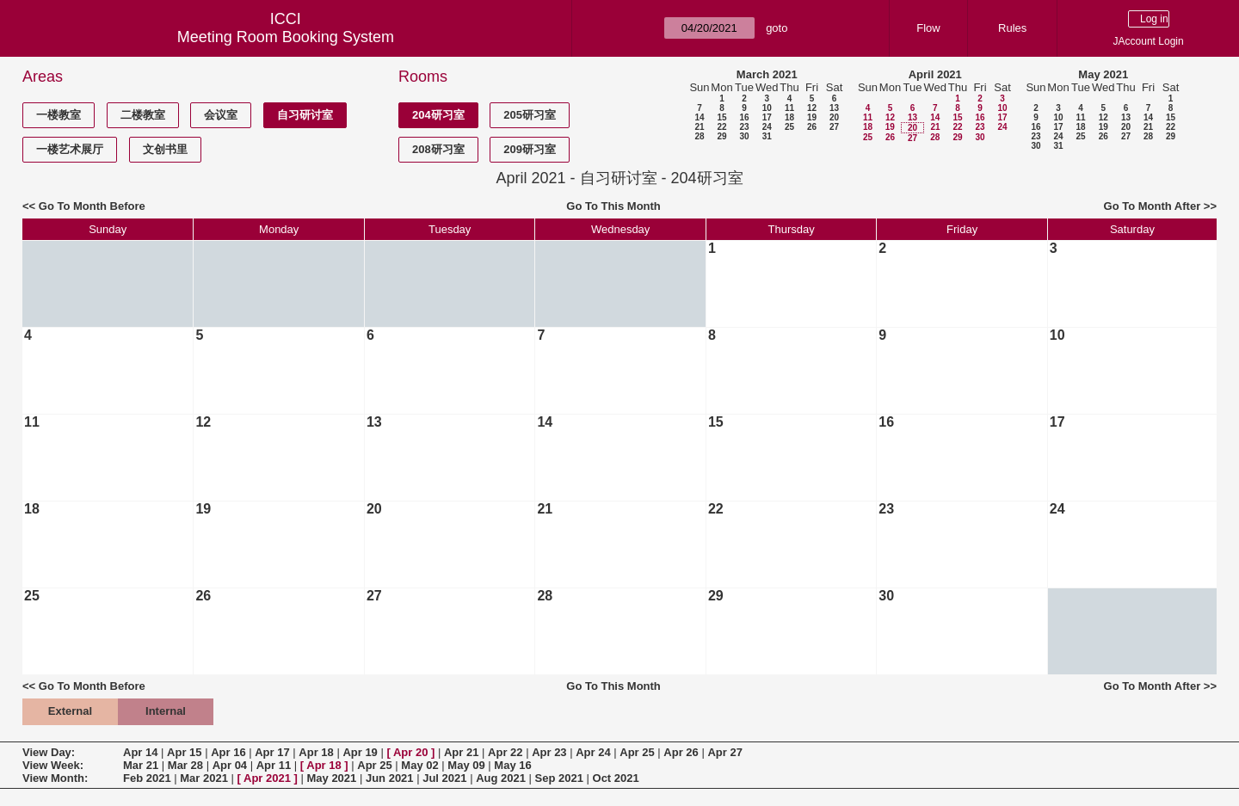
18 (789, 117)
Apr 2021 (267, 778)
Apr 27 (724, 752)
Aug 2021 (501, 778)
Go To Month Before (92, 206)
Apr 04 (230, 765)
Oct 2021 (616, 778)
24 (767, 127)
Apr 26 (680, 752)
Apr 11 (273, 765)
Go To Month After (1152, 206)
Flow (928, 28)
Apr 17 (272, 752)
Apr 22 (505, 752)
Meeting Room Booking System (285, 37)
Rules (1012, 28)
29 (721, 136)
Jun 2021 (390, 778)
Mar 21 (140, 765)
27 (834, 127)
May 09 (465, 765)
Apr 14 (140, 752)
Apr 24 (593, 752)
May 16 (512, 765)
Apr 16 (228, 752)
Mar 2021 (204, 778)
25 (789, 127)
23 (744, 127)
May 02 (419, 765)
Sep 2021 (559, 778)
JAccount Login (1148, 41)
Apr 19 (359, 752)
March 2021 (767, 74)
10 (767, 108)
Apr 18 (316, 752)
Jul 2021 (444, 778)
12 (812, 108)
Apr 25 (637, 752)
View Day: (48, 752)
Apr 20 (410, 752)
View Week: (52, 765)
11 (789, 108)
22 (721, 127)
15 (721, 117)
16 (744, 117)
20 (834, 117)
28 (699, 136)
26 (812, 127)
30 (744, 136)
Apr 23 (549, 752)
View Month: (55, 778)
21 (699, 127)
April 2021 (935, 74)
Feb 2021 (147, 778)
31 (767, 136)
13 (834, 108)
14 (699, 117)
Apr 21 (461, 752)
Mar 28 (185, 765)
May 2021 (1103, 74)
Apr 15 (184, 752)
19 (812, 117)
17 (767, 117)
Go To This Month (613, 206)
